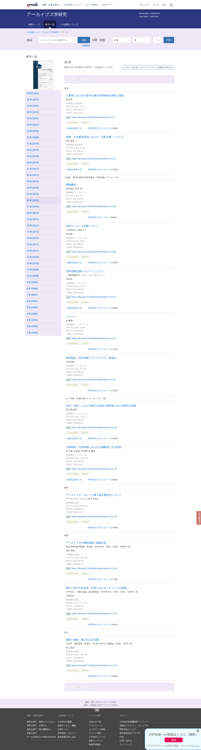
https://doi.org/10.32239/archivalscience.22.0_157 (94, 613)
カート (156, 4)
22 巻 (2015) (33, 200)
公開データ (63, 729)
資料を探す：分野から (37, 725)
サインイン (145, 4)
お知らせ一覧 (95, 721)
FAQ (122, 736)
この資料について (69, 24)
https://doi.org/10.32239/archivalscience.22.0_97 (94, 379)
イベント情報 (95, 733)
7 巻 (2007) (32, 294)
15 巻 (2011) (33, 244)
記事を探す (32, 733)
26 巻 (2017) (33, 175)
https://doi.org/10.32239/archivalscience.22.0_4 (93, 117)
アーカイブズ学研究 (50, 32)
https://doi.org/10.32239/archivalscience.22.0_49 (94, 251)
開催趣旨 (71, 184)
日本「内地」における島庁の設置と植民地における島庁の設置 (101, 405)
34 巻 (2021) (33, 124)
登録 (173, 740)
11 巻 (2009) (33, 269)
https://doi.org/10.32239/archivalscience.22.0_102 (94, 427)
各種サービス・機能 (67, 725)
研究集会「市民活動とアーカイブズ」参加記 (91, 357)
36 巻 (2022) (33, 112)
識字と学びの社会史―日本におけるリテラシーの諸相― (97, 588)
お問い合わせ (126, 740)
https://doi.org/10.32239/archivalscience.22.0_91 (94, 338)
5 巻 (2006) (32, 307)
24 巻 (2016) (33, 187)
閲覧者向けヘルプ (128, 729)
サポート (107, 4)
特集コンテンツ (96, 740)
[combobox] (121, 40)
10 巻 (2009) (33, 275)
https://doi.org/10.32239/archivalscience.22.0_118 (94, 468)
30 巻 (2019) (33, 149)
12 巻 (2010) (33, 263)
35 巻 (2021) (33, 118)
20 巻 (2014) (33, 212)
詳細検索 (86, 45)
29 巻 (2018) (33, 156)
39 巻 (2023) (33, 93)
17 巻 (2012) (33, 231)
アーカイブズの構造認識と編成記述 (86, 542)
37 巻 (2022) (33, 105)
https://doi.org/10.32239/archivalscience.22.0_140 (94, 516)
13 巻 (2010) (33, 256)
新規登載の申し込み (67, 736)
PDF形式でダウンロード (99, 128)
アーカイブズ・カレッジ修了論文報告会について (93, 494)
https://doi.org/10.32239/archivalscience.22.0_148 (94, 568)
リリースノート (96, 725)
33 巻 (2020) (33, 130)
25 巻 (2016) (33, 181)
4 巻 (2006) (32, 313)
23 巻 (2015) (33, 193)
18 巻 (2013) (33, 225)
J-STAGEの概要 (65, 721)
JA (164, 4)
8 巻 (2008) (32, 288)
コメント (71, 316)
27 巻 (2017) (33, 168)
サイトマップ (126, 744)
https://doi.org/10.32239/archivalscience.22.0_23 (94, 158)
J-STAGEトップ (33, 32)
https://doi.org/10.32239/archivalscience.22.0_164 (94, 665)
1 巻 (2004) (32, 332)
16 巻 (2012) (33, 238)
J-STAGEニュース (97, 736)
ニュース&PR (92, 4)
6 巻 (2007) (32, 300)
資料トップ (34, 24)
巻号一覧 (49, 24)
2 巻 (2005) (32, 326)
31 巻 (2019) (33, 143)
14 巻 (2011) (33, 250)
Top (97, 710)
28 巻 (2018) (33, 162)
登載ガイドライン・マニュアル (134, 725)
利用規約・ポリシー (67, 733)
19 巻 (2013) (33, 219)
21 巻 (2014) (33, 206)
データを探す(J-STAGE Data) (41, 736)
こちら (196, 745)
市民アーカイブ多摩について (82, 226)
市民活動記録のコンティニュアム (85, 271)
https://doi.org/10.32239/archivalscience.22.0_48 (94, 206)
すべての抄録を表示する (162, 67)
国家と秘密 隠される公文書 (82, 639)
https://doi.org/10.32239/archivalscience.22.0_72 (94, 296)
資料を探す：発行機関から (39, 729)
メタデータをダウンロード (135, 67)
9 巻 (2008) (32, 282)
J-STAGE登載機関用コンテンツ (134, 721)
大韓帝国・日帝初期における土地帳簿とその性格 (93, 447)
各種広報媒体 (95, 744)
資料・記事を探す (51, 4)
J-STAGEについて (72, 4)
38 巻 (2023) (33, 99)
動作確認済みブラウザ (130, 733)
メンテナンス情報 (97, 729)
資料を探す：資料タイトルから (41, 721)
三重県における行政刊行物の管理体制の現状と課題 (95, 95)
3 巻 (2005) (32, 319)
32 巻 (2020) (33, 137)
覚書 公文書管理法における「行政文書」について (95, 137)
